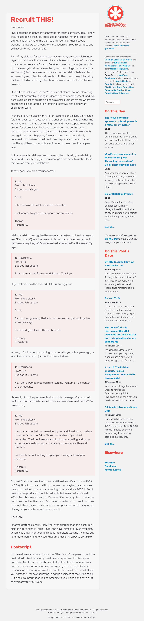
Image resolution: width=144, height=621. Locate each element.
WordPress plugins (119, 69)
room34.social (113, 469)
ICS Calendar (120, 63)
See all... (109, 227)
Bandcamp (110, 78)
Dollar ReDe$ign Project (119, 194)
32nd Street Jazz (113, 87)
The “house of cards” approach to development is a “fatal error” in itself (121, 121)
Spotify (108, 84)
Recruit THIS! (112, 298)
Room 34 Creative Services (118, 60)
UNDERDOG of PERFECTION (120, 13)
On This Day (124, 66)
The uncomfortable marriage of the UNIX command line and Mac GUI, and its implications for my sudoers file (120, 334)
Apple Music (122, 81)
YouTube (123, 75)
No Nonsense (111, 66)
